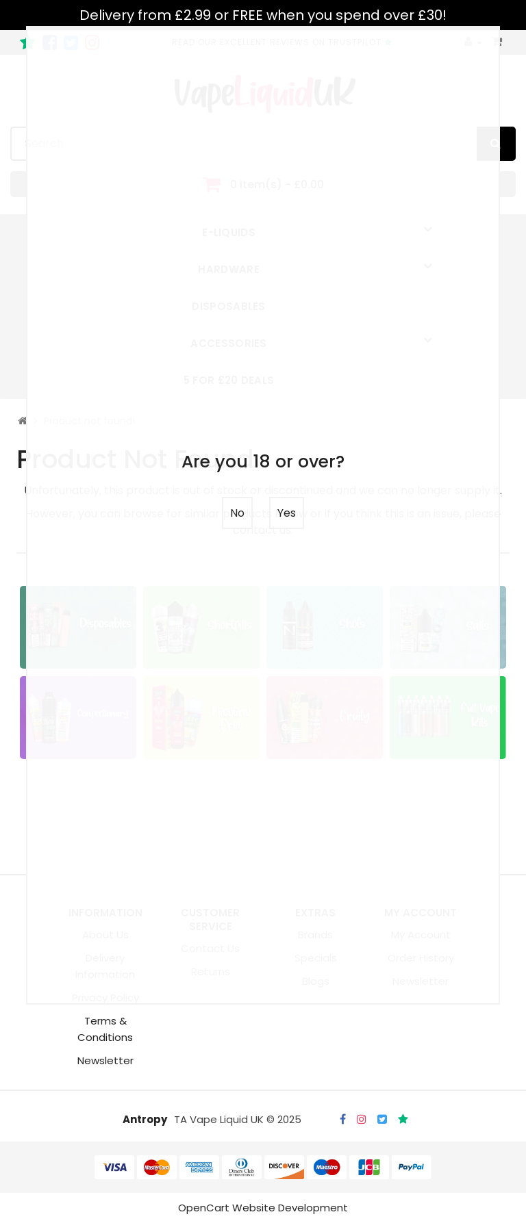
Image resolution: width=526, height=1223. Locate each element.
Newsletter (105, 1060)
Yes (286, 513)
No (237, 513)
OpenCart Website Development (263, 1207)
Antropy (145, 1119)
